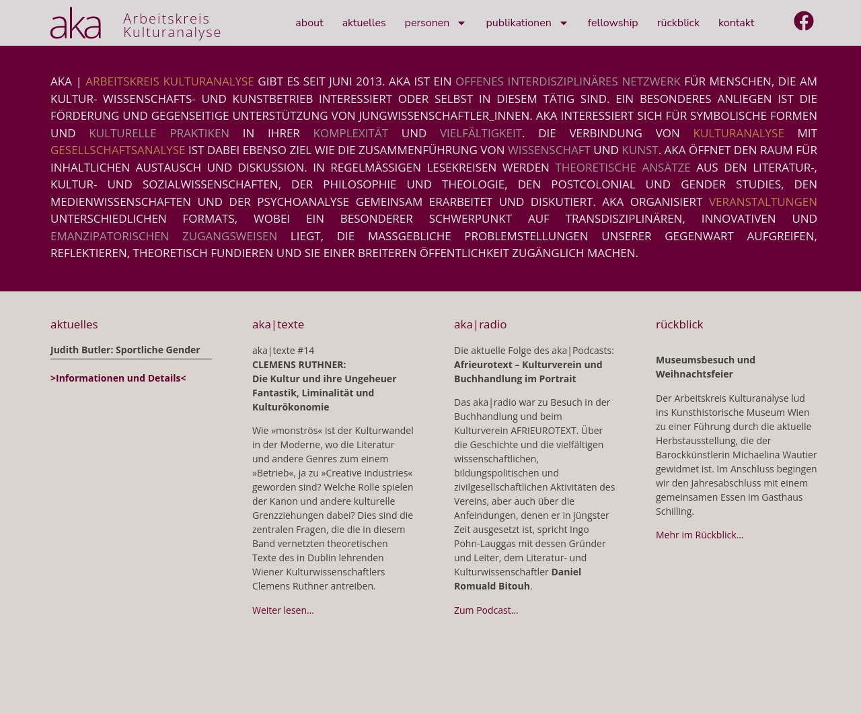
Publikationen (527, 22)
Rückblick (678, 22)
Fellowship (613, 22)
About (309, 22)
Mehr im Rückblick (696, 534)
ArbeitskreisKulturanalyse (172, 25)
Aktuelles (364, 22)
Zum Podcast (482, 610)
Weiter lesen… (283, 610)
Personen (436, 22)
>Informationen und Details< (118, 377)
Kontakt (736, 22)
